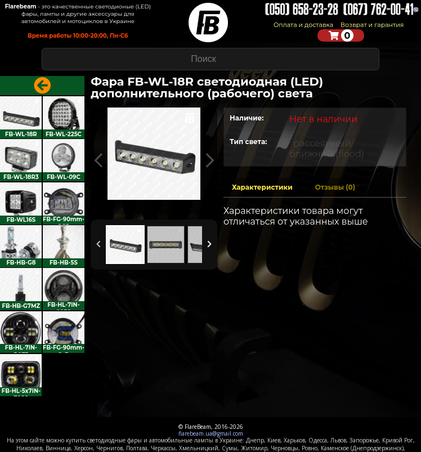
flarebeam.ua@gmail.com (210, 433)
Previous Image (98, 161)
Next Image (209, 161)
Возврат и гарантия (372, 25)
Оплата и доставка (303, 25)
